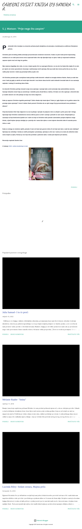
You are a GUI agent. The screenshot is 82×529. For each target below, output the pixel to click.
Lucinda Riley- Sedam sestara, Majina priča (23, 486)
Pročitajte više (74, 334)
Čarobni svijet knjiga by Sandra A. (36, 6)
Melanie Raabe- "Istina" (14, 399)
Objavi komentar (17, 334)
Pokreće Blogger (41, 520)
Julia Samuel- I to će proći (15, 312)
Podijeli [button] (74, 187)
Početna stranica (10, 15)
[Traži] (73, 3)
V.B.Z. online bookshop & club (18, 146)
